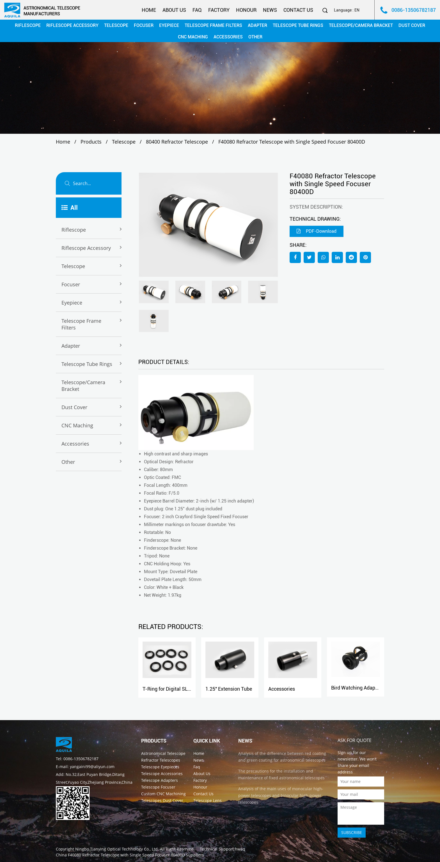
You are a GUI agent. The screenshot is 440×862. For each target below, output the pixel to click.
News (270, 10)
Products (91, 141)
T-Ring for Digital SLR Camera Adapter (185, 689)
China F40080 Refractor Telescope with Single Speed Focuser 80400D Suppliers (130, 855)
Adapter (257, 25)
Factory (219, 10)
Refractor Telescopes (160, 760)
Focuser (143, 25)
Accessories (228, 37)
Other (255, 37)
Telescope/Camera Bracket (361, 25)
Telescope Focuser (158, 787)
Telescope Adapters (159, 780)
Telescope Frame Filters (213, 25)
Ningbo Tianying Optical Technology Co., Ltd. (117, 849)
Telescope (116, 25)
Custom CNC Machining (163, 793)
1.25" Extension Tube (228, 689)
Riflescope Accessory (72, 25)
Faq (197, 10)
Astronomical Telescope (163, 753)
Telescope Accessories (162, 773)
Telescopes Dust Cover (162, 800)
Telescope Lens (207, 800)
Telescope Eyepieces (160, 766)
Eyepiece (169, 25)
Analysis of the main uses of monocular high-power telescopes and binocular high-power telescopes (280, 795)
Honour (246, 10)
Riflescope (28, 25)
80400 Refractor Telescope (177, 141)
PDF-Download (316, 231)
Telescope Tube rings (298, 25)
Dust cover (411, 25)
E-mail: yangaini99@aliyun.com (85, 766)
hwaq (240, 849)
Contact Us (298, 10)
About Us (174, 10)
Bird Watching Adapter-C (358, 688)
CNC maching (193, 37)
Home (149, 10)
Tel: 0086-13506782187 (77, 758)
